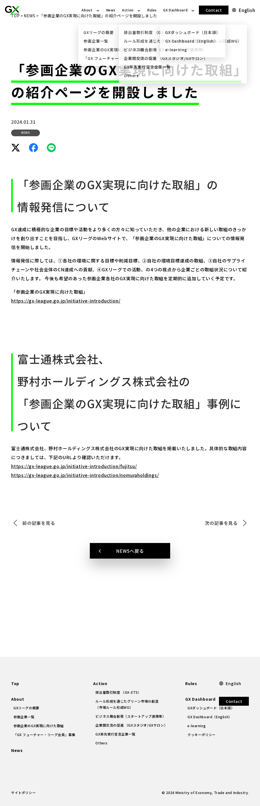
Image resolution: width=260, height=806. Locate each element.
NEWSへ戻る (130, 571)
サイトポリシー (23, 792)
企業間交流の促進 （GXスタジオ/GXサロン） (131, 725)
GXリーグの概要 (26, 707)
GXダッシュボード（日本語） (210, 707)
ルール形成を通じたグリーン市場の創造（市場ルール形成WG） (126, 704)
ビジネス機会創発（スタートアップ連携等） (130, 716)
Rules (152, 10)
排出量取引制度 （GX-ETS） (118, 692)
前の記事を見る (38, 543)
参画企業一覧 (24, 716)
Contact (214, 10)
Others (101, 743)
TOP (15, 36)
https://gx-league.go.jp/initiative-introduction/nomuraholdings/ (85, 495)
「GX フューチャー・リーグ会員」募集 (44, 734)
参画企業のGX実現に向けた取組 (38, 725)
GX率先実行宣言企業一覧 (115, 734)
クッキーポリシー (201, 734)
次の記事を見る (221, 543)
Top (15, 683)
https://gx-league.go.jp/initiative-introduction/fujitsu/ (74, 486)
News (110, 10)
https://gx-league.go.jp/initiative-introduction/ (65, 320)
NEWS (29, 36)
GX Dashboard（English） (209, 716)
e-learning (196, 725)
